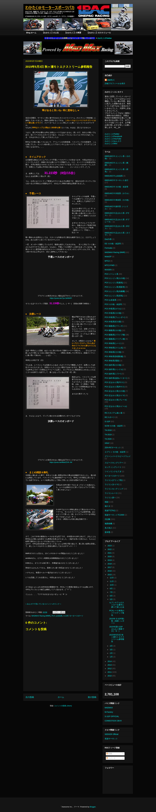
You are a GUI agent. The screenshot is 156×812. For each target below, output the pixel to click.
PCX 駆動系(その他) (113, 330)
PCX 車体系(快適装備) (114, 356)
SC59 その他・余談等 (114, 426)
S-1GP (65, 616)
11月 (112, 581)
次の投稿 (29, 697)
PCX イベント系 (111, 274)
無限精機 (108, 524)
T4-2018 (108, 430)
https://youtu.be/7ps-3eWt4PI (61, 298)
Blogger (93, 807)
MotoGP (108, 257)
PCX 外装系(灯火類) (113, 322)
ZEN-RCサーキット (113, 447)
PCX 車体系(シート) (113, 343)
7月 (111, 592)
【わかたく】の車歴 (72, 33)
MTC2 (107, 261)
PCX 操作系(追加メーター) (116, 378)
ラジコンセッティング (114, 489)
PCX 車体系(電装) (112, 361)
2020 (110, 556)
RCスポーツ (110, 417)
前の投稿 (92, 697)
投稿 (109, 754)
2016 (110, 571)
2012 (110, 668)
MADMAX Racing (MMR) (41, 616)
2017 (110, 567)
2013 (110, 665)
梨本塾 (107, 532)
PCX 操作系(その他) (113, 365)
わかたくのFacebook (113, 136)
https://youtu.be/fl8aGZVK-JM (61, 462)
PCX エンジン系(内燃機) (115, 291)
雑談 (106, 502)
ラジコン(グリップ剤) (114, 480)
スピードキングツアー (114, 463)
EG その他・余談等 (113, 244)
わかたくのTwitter (105, 38)
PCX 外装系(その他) (113, 313)
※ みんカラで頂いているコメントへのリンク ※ (43, 604)
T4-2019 (108, 435)
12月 (112, 578)
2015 (110, 575)
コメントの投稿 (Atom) (63, 706)
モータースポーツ (76, 616)
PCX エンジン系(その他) (115, 278)
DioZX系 (108, 239)
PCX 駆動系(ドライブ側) (115, 335)
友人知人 (108, 528)
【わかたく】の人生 (50, 33)
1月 (111, 657)
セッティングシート (113, 467)
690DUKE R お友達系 (114, 176)
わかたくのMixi (111, 143)
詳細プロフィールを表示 (115, 83)
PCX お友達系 (57, 616)
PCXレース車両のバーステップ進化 (116, 613)
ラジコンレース (111, 493)
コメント (111, 758)
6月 (111, 596)
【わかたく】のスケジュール (99, 33)
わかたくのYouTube (113, 139)
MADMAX (109, 708)
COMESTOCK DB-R (113, 721)
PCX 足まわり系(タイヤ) (115, 395)
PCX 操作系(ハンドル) (114, 369)
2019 (110, 560)
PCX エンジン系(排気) (114, 296)
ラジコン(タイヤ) (112, 484)
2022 (110, 549)
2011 (110, 672)
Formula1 (109, 248)
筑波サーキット (111, 739)
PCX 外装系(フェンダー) (115, 317)
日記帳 (107, 519)
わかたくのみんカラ (113, 141)
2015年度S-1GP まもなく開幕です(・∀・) (116, 629)
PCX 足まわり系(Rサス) (115, 387)
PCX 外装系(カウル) (113, 309)
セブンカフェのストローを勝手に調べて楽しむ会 (116, 604)
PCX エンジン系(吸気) (114, 283)
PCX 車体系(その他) (113, 352)
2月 (111, 653)
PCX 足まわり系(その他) (115, 391)
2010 (110, 676)
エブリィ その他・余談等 (115, 452)
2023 (110, 546)
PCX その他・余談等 (113, 304)
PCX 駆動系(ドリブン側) (115, 339)
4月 (111, 646)
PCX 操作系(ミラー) (113, 374)
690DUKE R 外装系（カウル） (117, 193)
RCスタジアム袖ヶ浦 (113, 413)
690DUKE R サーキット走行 (116, 180)
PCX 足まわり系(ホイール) (116, 406)
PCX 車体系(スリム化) (114, 348)
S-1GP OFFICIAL (112, 716)
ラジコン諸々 (110, 497)
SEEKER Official (111, 734)
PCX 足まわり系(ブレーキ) (116, 400)
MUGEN (108, 270)
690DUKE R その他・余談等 (116, 187)
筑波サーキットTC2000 (114, 515)
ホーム (61, 697)
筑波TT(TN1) (110, 510)
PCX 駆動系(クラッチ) (114, 326)
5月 (111, 599)
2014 (110, 661)
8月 (111, 588)
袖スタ (107, 506)
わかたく (111, 80)
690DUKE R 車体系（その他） (117, 200)
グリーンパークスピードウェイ (118, 456)
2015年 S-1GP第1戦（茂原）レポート (116, 621)
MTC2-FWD (110, 265)
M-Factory (109, 712)
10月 (112, 585)
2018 (110, 564)
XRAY (107, 443)
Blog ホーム (31, 33)
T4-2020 (108, 439)
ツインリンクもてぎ (113, 471)
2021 (110, 553)
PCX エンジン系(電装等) (115, 287)
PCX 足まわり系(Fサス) (114, 382)
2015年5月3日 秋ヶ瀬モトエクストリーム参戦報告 (116, 638)
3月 (111, 650)
